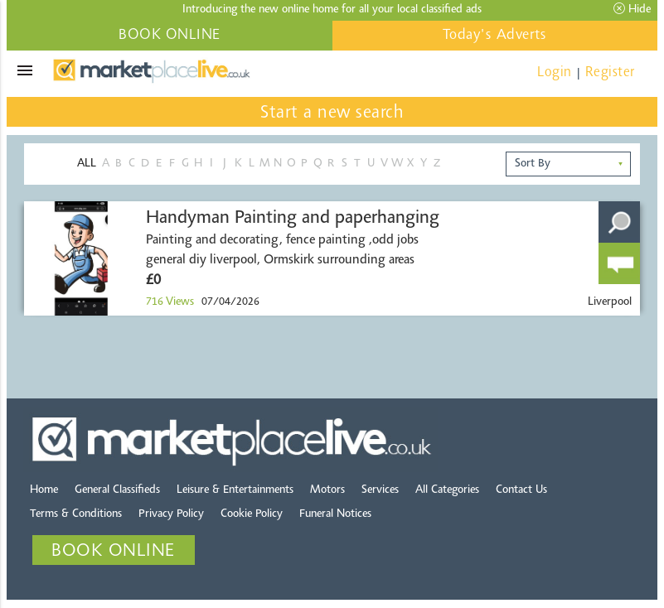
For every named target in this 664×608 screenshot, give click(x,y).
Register (610, 72)
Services (380, 490)
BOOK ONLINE (170, 35)
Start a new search (332, 113)
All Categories (447, 490)
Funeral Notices (335, 514)
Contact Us (521, 490)
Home (44, 490)
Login (554, 72)
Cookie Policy (252, 514)
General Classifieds (117, 490)
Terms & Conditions (76, 514)
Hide (632, 9)
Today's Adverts (495, 35)
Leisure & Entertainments (235, 490)
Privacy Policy (171, 514)
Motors (327, 490)
